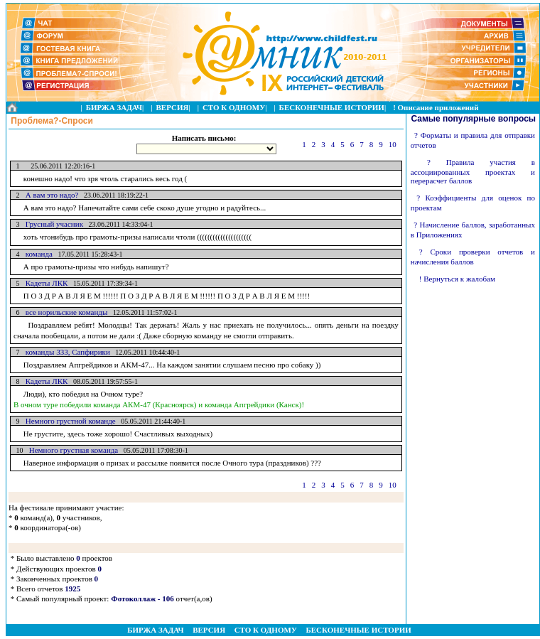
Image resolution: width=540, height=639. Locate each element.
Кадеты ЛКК (44, 283)
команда (36, 253)
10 (392, 144)
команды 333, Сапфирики (65, 352)
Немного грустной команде (68, 421)
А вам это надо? (49, 194)
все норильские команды (64, 312)
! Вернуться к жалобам (457, 278)
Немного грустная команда (71, 450)
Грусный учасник (51, 224)
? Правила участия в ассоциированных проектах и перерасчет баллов (473, 171)
